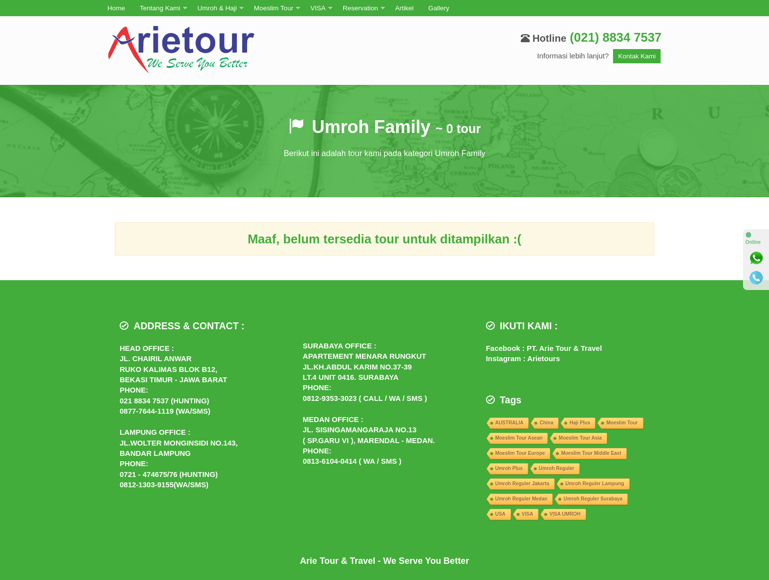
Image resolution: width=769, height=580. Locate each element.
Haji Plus (579, 422)
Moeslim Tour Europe (520, 453)
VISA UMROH (565, 514)
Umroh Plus (509, 468)
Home (116, 8)
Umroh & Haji (217, 8)
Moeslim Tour (273, 8)
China (546, 422)
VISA (318, 8)
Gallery (438, 8)
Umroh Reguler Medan (521, 498)
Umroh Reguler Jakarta (522, 483)
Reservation (360, 8)
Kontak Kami (637, 56)
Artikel (404, 8)
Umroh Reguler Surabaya (593, 498)
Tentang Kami (160, 8)
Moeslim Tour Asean (519, 438)
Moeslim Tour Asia (580, 438)
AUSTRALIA (509, 422)
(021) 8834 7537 (616, 37)
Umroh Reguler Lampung (594, 483)
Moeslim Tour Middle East (591, 453)
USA (500, 514)
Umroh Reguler (556, 468)
